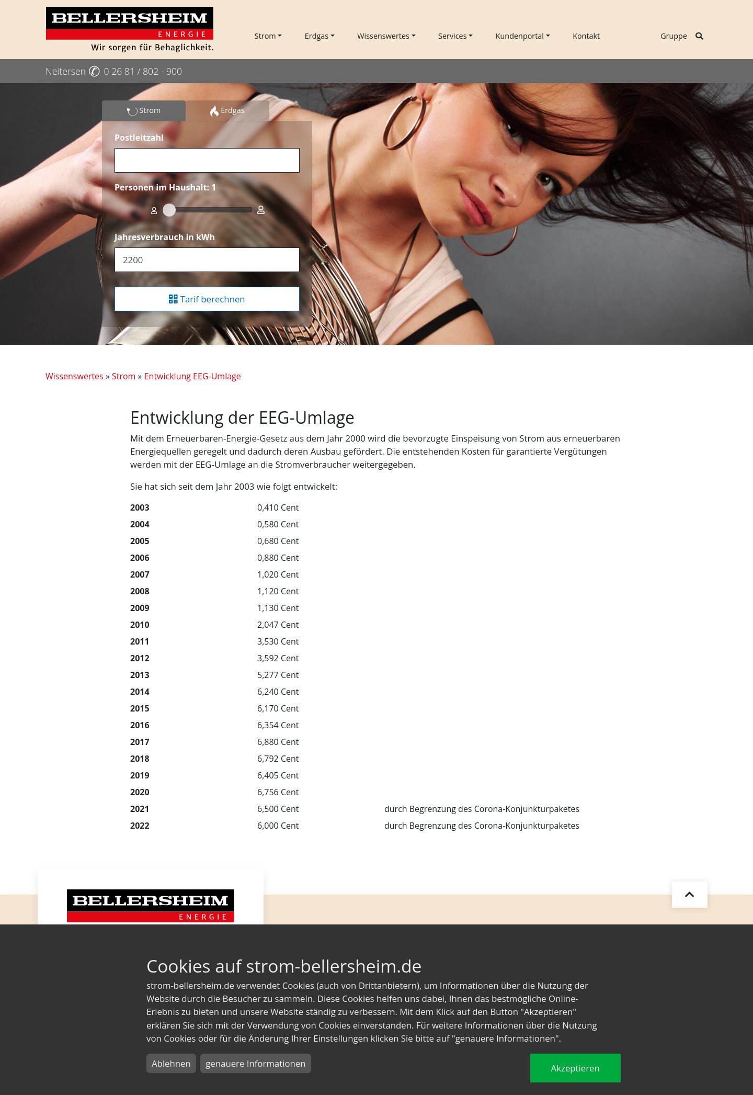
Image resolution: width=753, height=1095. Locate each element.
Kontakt (586, 36)
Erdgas (316, 36)
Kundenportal (520, 36)
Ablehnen (171, 1063)
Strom (265, 36)
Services (452, 36)
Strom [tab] (144, 111)
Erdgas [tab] (227, 111)
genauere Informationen (255, 1063)
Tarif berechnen (207, 299)
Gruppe (673, 36)
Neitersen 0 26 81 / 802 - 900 (113, 71)
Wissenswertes (383, 36)
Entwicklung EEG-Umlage (192, 376)
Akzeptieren (575, 1068)
